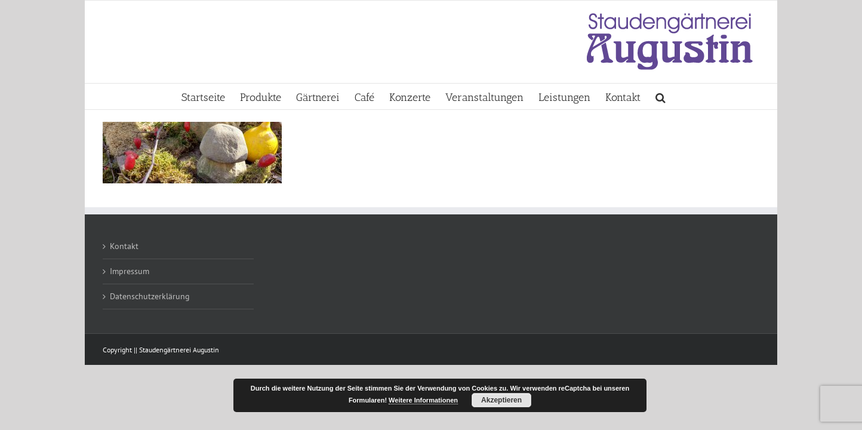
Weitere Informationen (423, 400)
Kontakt (124, 246)
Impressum (129, 271)
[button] (752, 96)
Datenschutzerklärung (150, 296)
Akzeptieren (501, 400)
